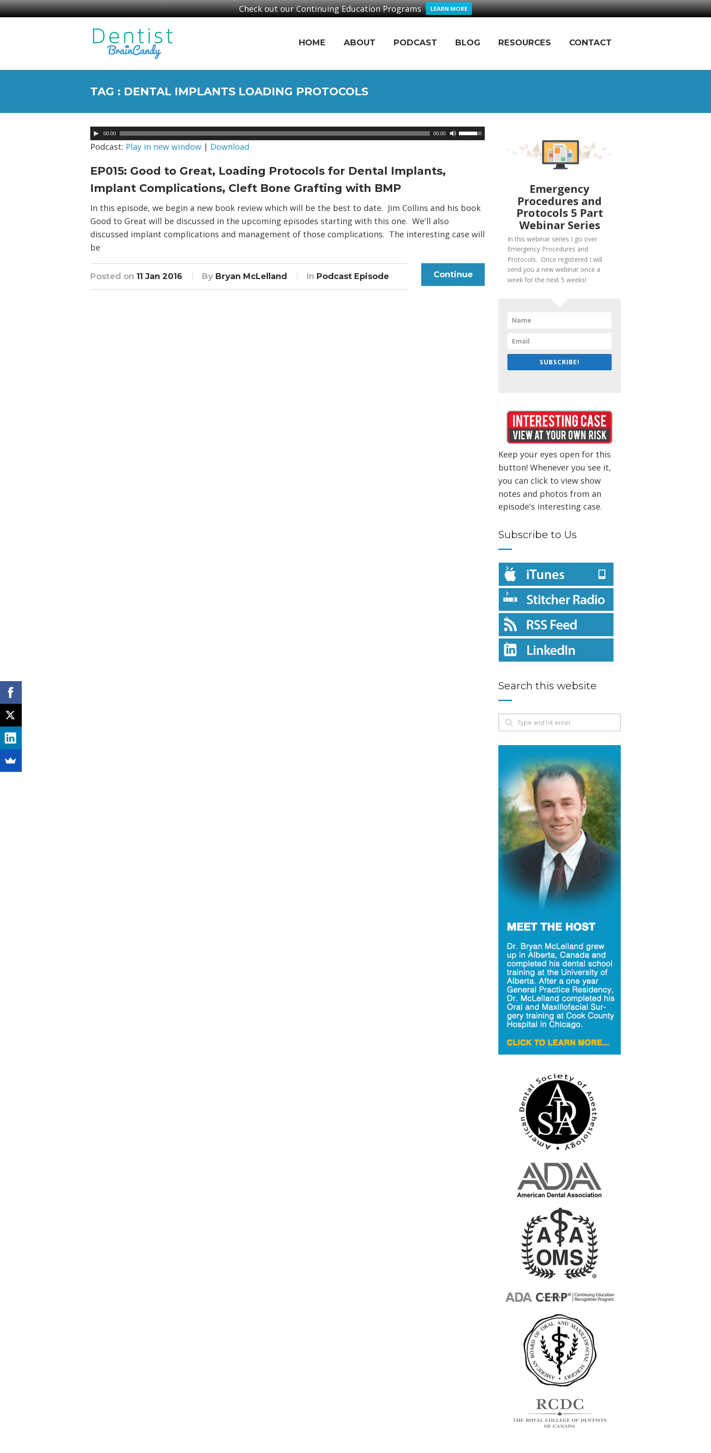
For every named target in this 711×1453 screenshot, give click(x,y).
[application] (287, 124)
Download (229, 137)
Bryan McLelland (251, 267)
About (359, 33)
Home (312, 33)
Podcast (415, 33)
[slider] (275, 124)
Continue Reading (453, 268)
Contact (590, 33)
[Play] (96, 124)
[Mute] (453, 124)
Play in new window (163, 137)
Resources (524, 33)
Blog (467, 33)
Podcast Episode (353, 267)
